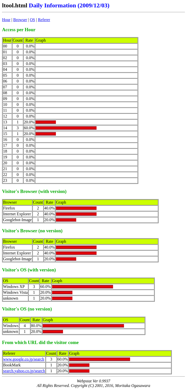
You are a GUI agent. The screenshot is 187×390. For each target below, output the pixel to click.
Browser (20, 20)
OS (32, 20)
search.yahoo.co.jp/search (24, 371)
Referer (44, 20)
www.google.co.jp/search (23, 359)
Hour (6, 20)
